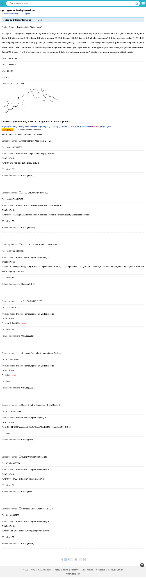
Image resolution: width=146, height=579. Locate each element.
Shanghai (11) (17, 126)
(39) (98, 126)
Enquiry (7, 130)
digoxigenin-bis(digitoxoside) (75, 33)
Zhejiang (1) (56, 126)
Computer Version (115, 570)
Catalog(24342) (28, 284)
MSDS (25, 570)
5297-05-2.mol (17, 84)
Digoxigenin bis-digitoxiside (50, 33)
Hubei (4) (66, 126)
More (40, 20)
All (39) (107, 126)
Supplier (26, 14)
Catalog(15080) (28, 227)
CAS (33, 570)
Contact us (100, 570)
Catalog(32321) (28, 388)
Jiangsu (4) (76, 126)
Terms (65, 570)
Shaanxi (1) (86, 126)
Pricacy (57, 570)
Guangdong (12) (43, 126)
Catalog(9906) (27, 543)
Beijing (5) (6, 126)
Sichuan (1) (29, 126)
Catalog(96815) (28, 336)
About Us (75, 570)
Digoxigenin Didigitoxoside (25, 33)
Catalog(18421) (28, 491)
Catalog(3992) (27, 175)
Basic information (10, 14)
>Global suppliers (60, 121)
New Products (87, 570)
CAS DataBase (44, 570)
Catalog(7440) (27, 440)
